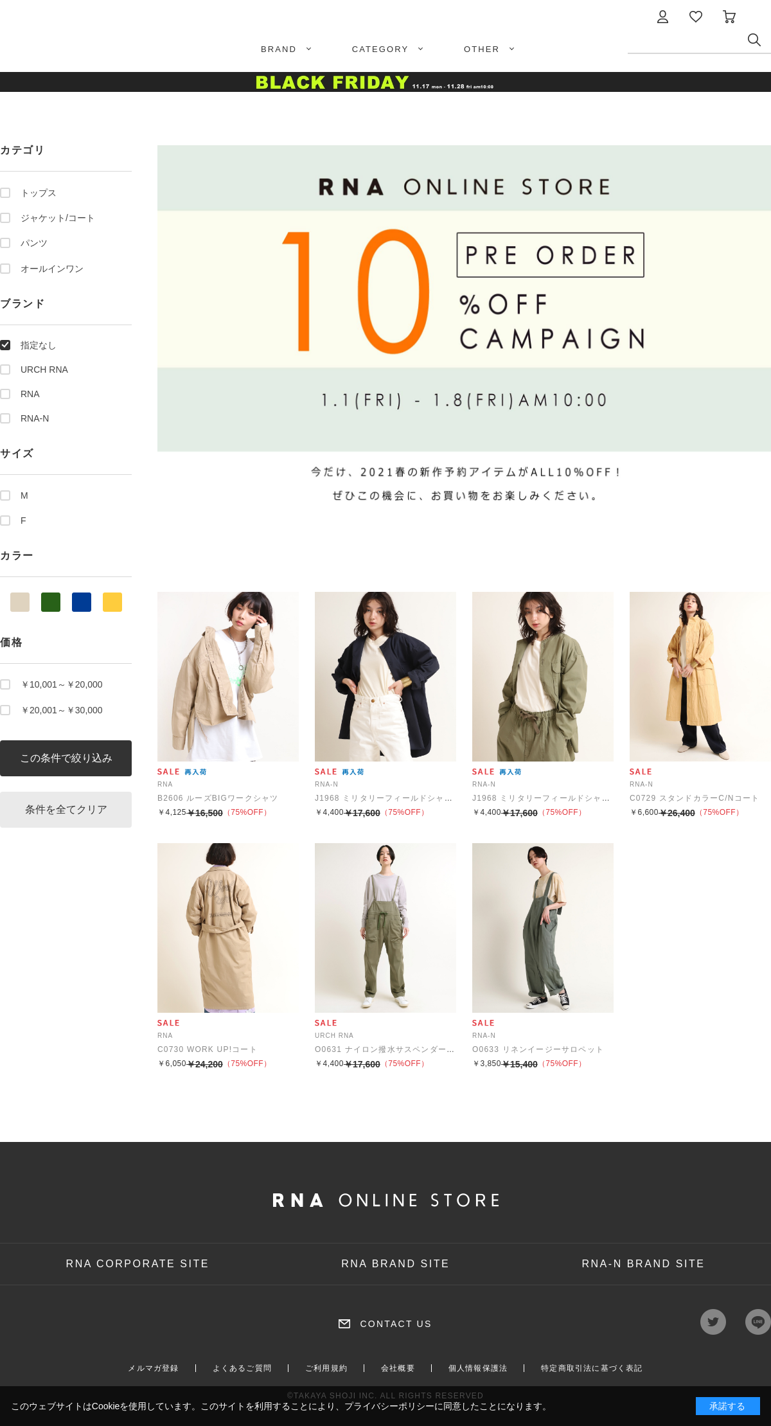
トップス (39, 193)
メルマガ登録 (153, 1368)
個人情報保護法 (478, 1368)
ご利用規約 (326, 1368)
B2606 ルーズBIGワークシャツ (217, 798)
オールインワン (52, 268)
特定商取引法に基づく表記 (591, 1368)
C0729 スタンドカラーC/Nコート (694, 798)
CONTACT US (396, 1324)
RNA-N (35, 418)
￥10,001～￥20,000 (62, 684)
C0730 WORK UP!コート (207, 1049)
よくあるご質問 (242, 1368)
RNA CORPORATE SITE (138, 1263)
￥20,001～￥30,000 (62, 710)
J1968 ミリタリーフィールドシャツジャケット (405, 798)
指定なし (39, 345)
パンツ (34, 243)
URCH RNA (44, 369)
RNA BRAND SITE (395, 1263)
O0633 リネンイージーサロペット (538, 1049)
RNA (30, 393)
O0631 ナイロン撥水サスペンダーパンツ (393, 1049)
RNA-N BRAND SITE (643, 1263)
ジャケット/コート (58, 218)
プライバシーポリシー (389, 1406)
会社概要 (398, 1368)
